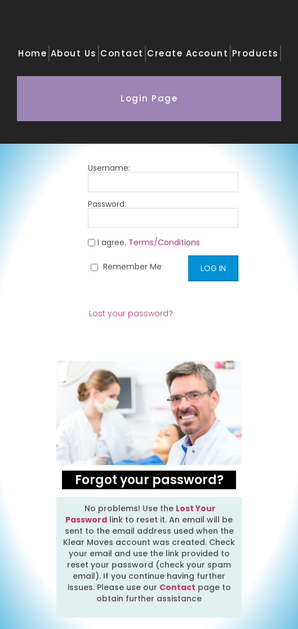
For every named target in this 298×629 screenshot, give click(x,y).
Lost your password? (131, 313)
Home (32, 53)
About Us (74, 53)
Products (255, 53)
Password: (163, 214)
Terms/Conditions (164, 242)
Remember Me (126, 266)
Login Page (149, 98)
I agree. (144, 242)
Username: (163, 178)
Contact (122, 53)
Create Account (187, 53)
